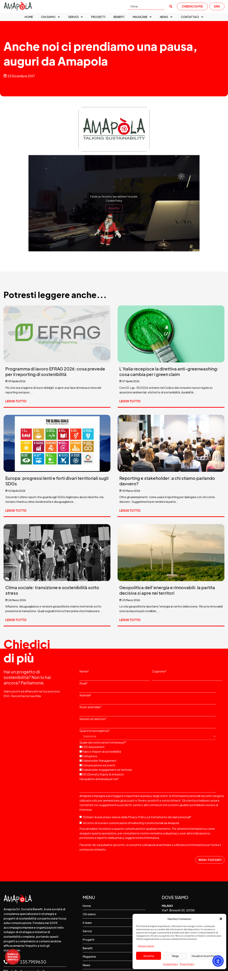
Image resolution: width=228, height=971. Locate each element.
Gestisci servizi (146, 946)
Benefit (119, 17)
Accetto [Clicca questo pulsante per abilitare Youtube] (114, 208)
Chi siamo (50, 17)
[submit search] (171, 6)
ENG (217, 6)
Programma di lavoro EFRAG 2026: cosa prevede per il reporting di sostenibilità (55, 371)
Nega (175, 955)
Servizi (75, 17)
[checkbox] (151, 760)
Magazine (142, 17)
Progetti (98, 17)
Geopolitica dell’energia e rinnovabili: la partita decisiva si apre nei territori (167, 590)
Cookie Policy (170, 964)
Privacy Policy (187, 964)
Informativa (151, 838)
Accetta (148, 955)
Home (29, 17)
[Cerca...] (146, 6)
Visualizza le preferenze (206, 955)
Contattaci (192, 17)
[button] (221, 919)
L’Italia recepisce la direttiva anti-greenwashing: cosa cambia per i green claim (168, 371)
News (166, 17)
